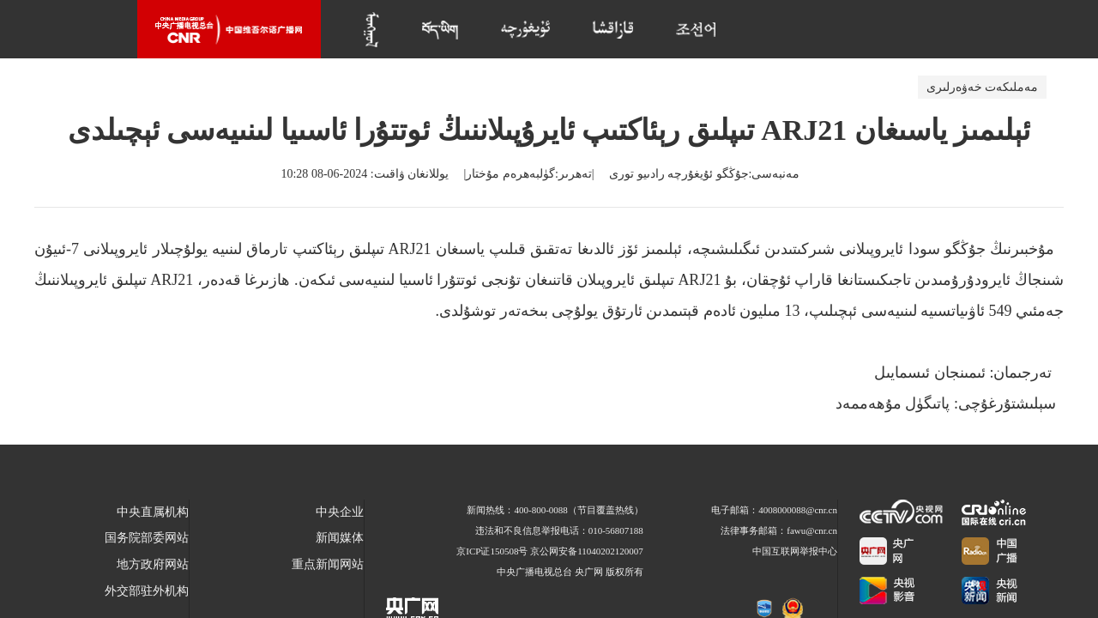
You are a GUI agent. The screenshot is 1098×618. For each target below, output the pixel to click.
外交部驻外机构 (147, 591)
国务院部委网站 (147, 537)
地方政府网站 (153, 564)
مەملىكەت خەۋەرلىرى (982, 87)
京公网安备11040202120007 (586, 551)
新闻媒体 (340, 537)
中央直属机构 (153, 512)
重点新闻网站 (328, 564)
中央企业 (340, 512)
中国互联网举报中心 (794, 551)
